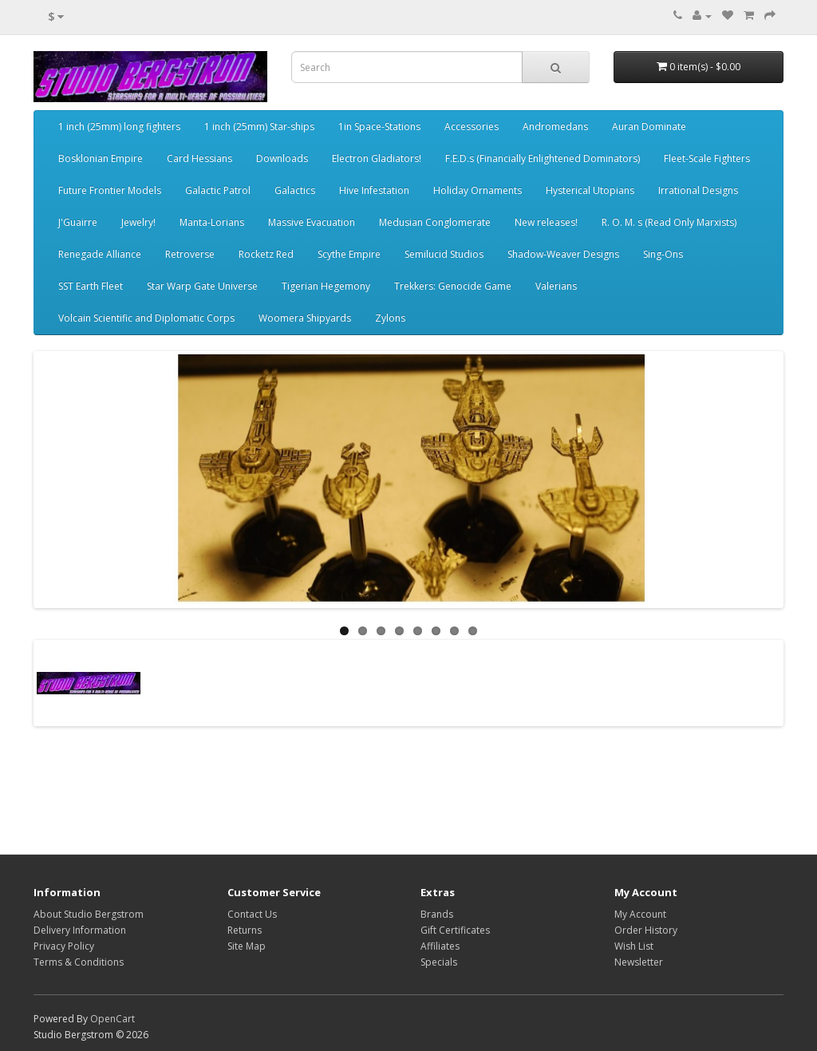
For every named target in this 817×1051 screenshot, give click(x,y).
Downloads (282, 158)
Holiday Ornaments (477, 190)
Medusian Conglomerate (435, 222)
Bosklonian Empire (100, 158)
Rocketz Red (266, 254)
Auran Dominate (649, 126)
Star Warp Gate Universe (202, 286)
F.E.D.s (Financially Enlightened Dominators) (542, 158)
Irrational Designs (698, 190)
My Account (640, 914)
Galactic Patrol (218, 190)
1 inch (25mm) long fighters (119, 126)
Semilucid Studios (444, 254)
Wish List (633, 946)
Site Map (246, 946)
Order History (645, 930)
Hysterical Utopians (590, 190)
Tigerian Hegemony (326, 286)
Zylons (390, 318)
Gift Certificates (455, 930)
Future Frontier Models (109, 190)
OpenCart (112, 1018)
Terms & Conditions (79, 962)
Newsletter (638, 962)
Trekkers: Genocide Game (452, 286)
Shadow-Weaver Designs (563, 254)
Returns (244, 930)
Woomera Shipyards (305, 318)
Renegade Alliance (99, 254)
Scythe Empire (349, 254)
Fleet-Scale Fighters (707, 158)
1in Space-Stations (379, 126)
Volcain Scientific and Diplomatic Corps (146, 318)
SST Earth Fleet (90, 286)
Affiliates (440, 946)
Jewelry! (138, 222)
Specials (438, 962)
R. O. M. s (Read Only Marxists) (669, 222)
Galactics (294, 190)
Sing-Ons (663, 254)
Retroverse (190, 254)
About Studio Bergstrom (89, 914)
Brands (436, 914)
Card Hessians (199, 158)
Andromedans (555, 126)
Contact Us (252, 914)
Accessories (471, 126)
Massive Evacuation (311, 222)
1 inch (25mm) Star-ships (259, 126)
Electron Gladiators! (376, 158)
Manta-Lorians (212, 222)
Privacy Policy (64, 946)
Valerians (556, 286)
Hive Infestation (374, 190)
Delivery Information (80, 930)
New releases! (546, 222)
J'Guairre (77, 222)
